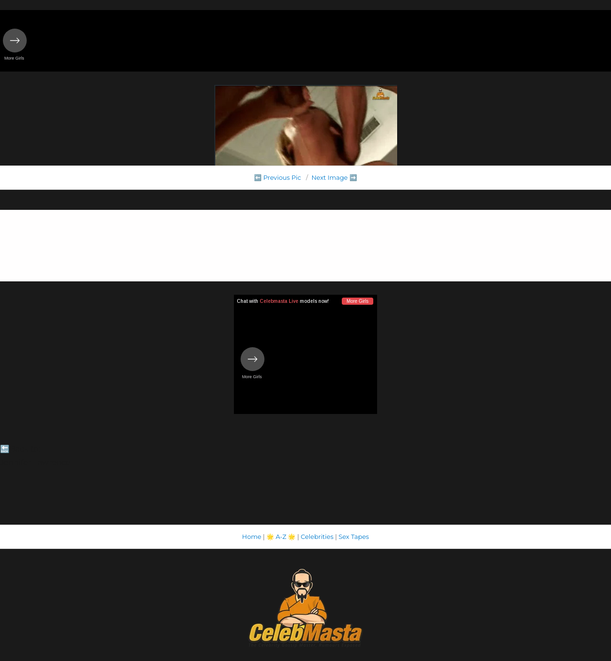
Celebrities (317, 536)
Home (251, 536)
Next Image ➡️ (334, 177)
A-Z (280, 536)
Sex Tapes (353, 536)
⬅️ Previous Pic (277, 177)
